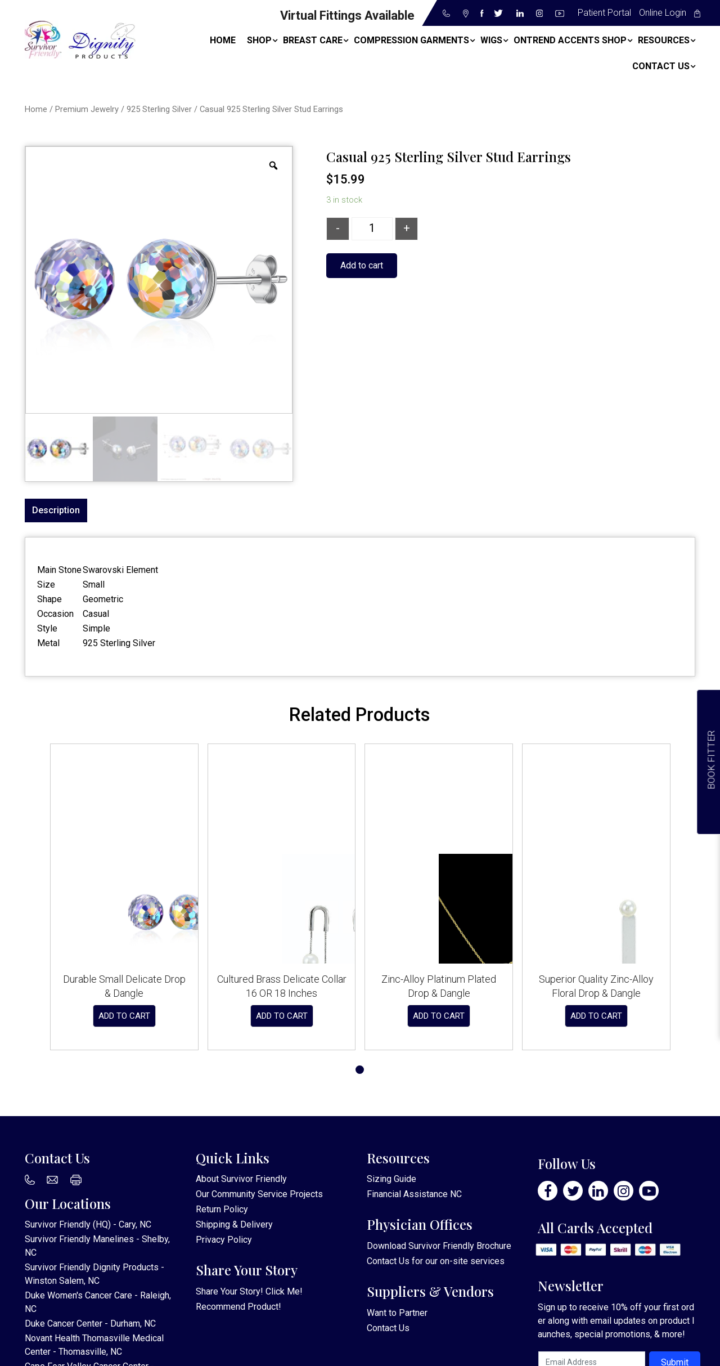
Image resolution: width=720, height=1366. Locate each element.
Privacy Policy (224, 1239)
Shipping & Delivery (234, 1224)
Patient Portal (604, 12)
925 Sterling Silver (159, 109)
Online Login (662, 12)
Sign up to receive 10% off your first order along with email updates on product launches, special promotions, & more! (616, 1321)
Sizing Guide (391, 1179)
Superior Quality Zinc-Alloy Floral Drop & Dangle (596, 986)
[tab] (56, 510)
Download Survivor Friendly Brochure (439, 1245)
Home (36, 109)
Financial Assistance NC (414, 1194)
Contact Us (388, 1261)
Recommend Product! (238, 1306)
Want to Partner (397, 1312)
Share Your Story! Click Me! (249, 1291)
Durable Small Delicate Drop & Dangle (124, 986)
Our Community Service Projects (259, 1194)
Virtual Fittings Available (347, 15)
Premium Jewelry (87, 109)
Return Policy (222, 1209)
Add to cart (361, 265)
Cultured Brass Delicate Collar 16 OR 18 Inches (281, 986)
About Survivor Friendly (241, 1179)
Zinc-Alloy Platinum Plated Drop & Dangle (438, 986)
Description (56, 510)
